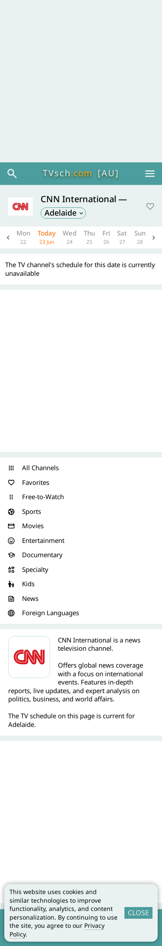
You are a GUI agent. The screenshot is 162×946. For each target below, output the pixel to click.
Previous (8, 237)
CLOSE (138, 912)
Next (154, 237)
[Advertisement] (81, 81)
